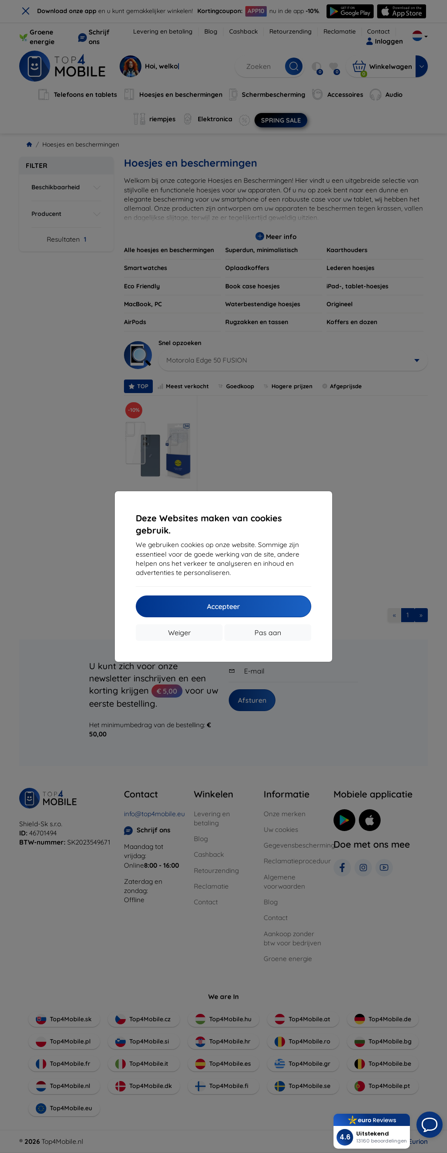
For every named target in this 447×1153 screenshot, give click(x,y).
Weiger (179, 632)
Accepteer (223, 606)
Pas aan (267, 632)
